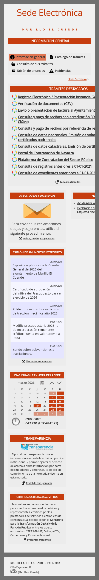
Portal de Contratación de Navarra (46, 153)
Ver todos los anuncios (39, 361)
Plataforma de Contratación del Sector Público (55, 159)
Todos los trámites (70, 182)
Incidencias (63, 71)
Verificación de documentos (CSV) (45, 103)
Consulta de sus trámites (35, 64)
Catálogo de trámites (70, 57)
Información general (30, 57)
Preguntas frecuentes (39, 539)
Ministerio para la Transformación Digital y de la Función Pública (36, 523)
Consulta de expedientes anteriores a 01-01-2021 (57, 173)
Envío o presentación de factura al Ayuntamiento (57, 110)
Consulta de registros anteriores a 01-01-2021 (55, 166)
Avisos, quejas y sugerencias (38, 238)
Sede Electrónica (77, 79)
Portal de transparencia (39, 483)
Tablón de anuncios (31, 71)
